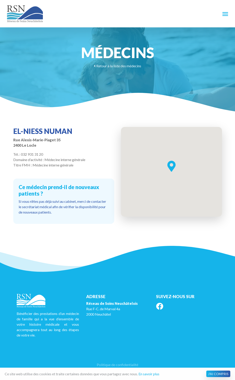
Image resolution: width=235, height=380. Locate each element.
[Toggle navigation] (225, 13)
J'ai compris (218, 374)
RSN (25, 13)
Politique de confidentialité (117, 365)
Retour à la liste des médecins (117, 66)
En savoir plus (148, 374)
